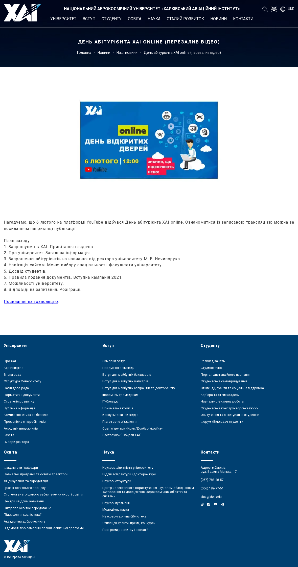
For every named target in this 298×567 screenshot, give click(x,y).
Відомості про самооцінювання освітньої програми (44, 528)
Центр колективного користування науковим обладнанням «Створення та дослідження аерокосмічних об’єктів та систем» (148, 492)
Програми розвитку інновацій (125, 530)
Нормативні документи (22, 395)
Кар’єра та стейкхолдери (220, 395)
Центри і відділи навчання (24, 501)
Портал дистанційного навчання (225, 374)
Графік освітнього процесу (24, 488)
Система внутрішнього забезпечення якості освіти (43, 494)
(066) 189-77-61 (212, 488)
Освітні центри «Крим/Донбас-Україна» (132, 428)
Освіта (134, 18)
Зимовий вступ (114, 361)
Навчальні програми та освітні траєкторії (36, 474)
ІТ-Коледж (110, 401)
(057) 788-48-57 (212, 480)
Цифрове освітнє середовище (27, 508)
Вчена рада (12, 374)
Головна (84, 53)
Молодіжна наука (115, 509)
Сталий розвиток (185, 18)
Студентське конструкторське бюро (229, 408)
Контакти (243, 18)
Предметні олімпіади (118, 368)
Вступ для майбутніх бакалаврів (126, 374)
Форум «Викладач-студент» (222, 421)
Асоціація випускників (21, 428)
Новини (218, 18)
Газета (9, 435)
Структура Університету (22, 381)
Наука (154, 18)
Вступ (89, 18)
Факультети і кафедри (21, 467)
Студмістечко (211, 368)
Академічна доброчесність (24, 521)
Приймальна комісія (117, 408)
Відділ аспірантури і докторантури (129, 474)
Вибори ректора (16, 442)
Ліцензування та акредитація (26, 481)
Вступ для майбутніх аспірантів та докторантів (138, 388)
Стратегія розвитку (19, 401)
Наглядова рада (16, 388)
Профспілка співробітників (25, 421)
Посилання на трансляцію (31, 301)
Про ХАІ (10, 361)
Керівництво (14, 368)
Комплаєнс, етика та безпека (26, 415)
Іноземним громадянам (120, 395)
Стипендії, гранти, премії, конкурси (128, 523)
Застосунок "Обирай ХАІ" (121, 435)
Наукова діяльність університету (127, 467)
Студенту (112, 18)
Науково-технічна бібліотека (124, 516)
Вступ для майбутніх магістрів (125, 381)
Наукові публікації (116, 503)
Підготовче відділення (119, 421)
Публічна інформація (19, 408)
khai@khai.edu (211, 497)
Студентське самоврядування (224, 381)
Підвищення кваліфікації (22, 514)
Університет (63, 18)
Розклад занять (213, 361)
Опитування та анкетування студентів (230, 415)
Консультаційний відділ (120, 415)
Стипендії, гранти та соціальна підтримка (232, 388)
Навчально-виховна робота (222, 401)
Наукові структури (116, 481)
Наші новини (127, 53)
